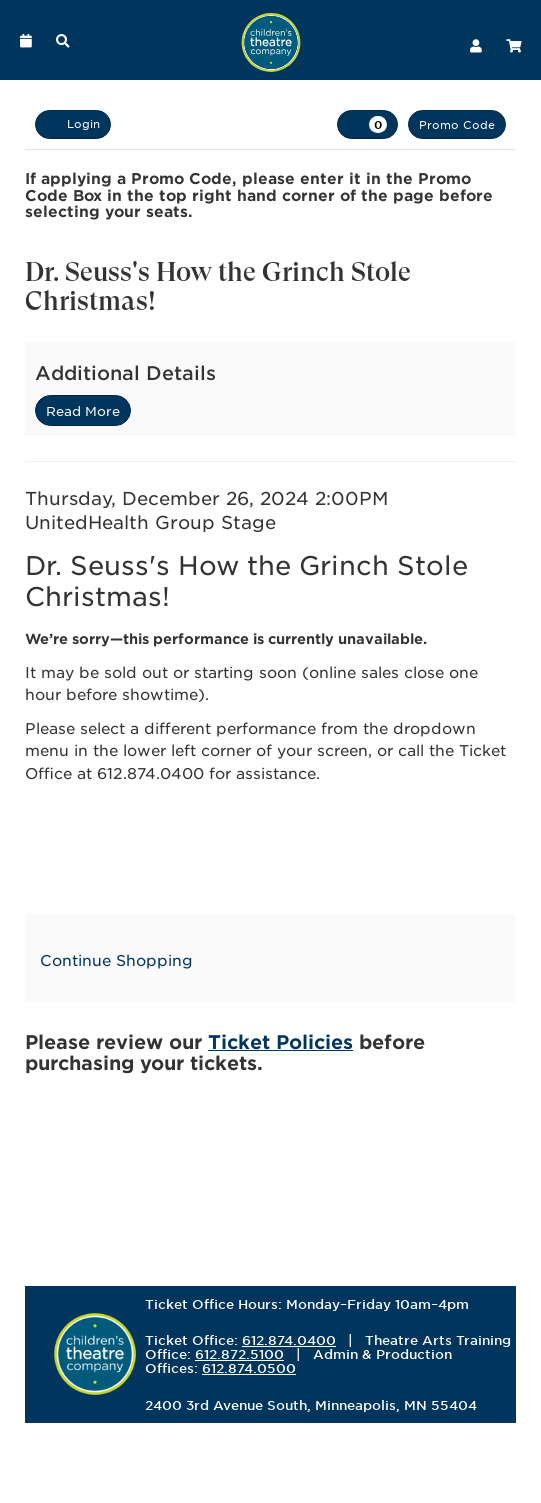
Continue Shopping (116, 959)
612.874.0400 (289, 1340)
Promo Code (457, 124)
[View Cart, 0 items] (367, 124)
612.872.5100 (239, 1354)
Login (73, 124)
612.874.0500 (249, 1368)
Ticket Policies (280, 1041)
